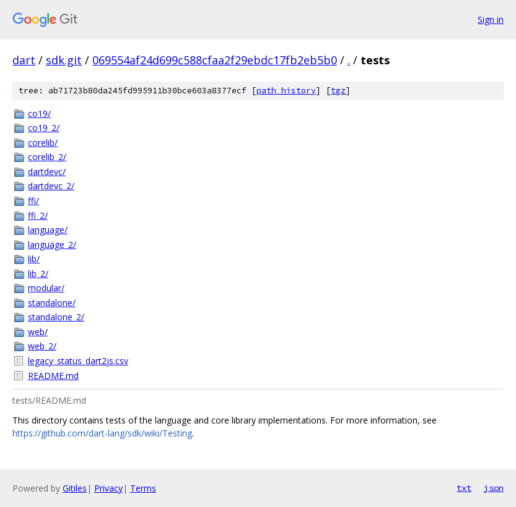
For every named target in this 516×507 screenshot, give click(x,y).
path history (286, 90)
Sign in (491, 19)
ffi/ (33, 201)
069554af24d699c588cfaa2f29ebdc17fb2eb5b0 (214, 60)
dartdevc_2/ (51, 186)
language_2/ (52, 244)
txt (464, 487)
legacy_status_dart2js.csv (78, 361)
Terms (143, 488)
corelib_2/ (47, 157)
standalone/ (52, 303)
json (494, 487)
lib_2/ (38, 273)
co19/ (39, 113)
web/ (38, 332)
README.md (53, 375)
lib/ (34, 259)
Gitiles (75, 488)
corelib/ (43, 142)
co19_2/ (43, 128)
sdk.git (64, 60)
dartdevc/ (47, 171)
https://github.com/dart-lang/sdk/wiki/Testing (102, 433)
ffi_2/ (38, 215)
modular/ (46, 288)
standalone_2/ (56, 317)
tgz (338, 90)
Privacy (108, 488)
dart (23, 60)
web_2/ (42, 346)
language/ (48, 230)
